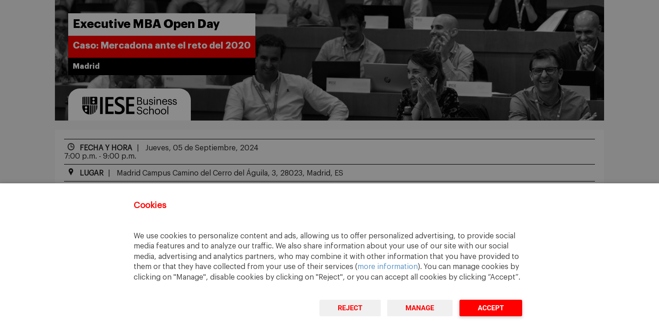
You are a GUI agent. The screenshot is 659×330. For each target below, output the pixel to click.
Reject (350, 308)
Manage (419, 308)
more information (387, 266)
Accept (491, 308)
